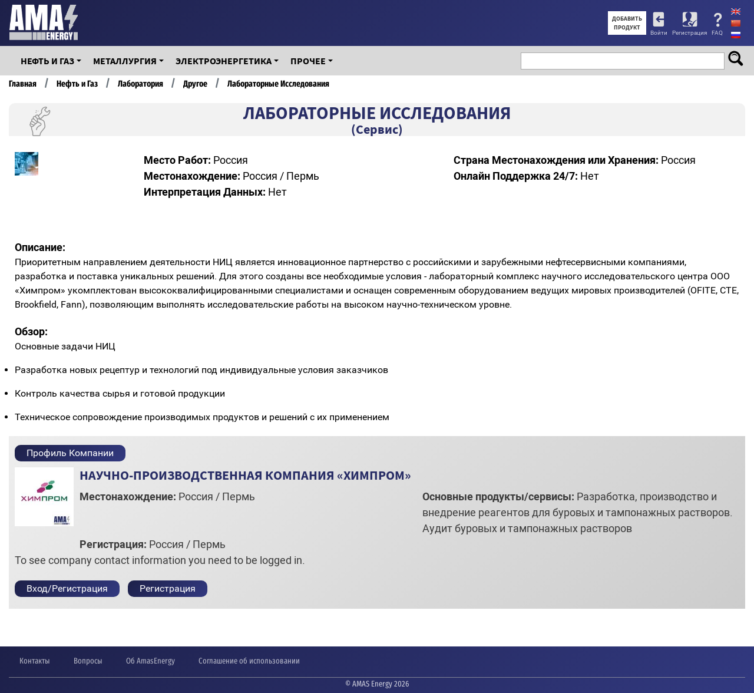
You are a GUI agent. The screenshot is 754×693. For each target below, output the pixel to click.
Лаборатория (140, 83)
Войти (658, 32)
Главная (23, 83)
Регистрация (689, 32)
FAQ (717, 32)
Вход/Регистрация (67, 588)
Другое (195, 83)
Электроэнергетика (224, 61)
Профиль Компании (70, 452)
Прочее (308, 61)
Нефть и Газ (47, 61)
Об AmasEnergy (150, 661)
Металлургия (125, 61)
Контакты (34, 661)
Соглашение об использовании (249, 661)
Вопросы (88, 661)
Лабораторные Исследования (278, 83)
